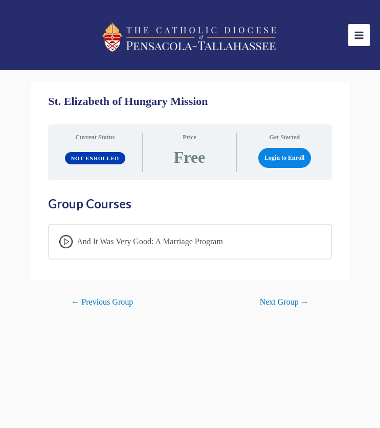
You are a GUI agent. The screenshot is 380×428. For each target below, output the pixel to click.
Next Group (284, 301)
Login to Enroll (284, 157)
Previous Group (102, 301)
